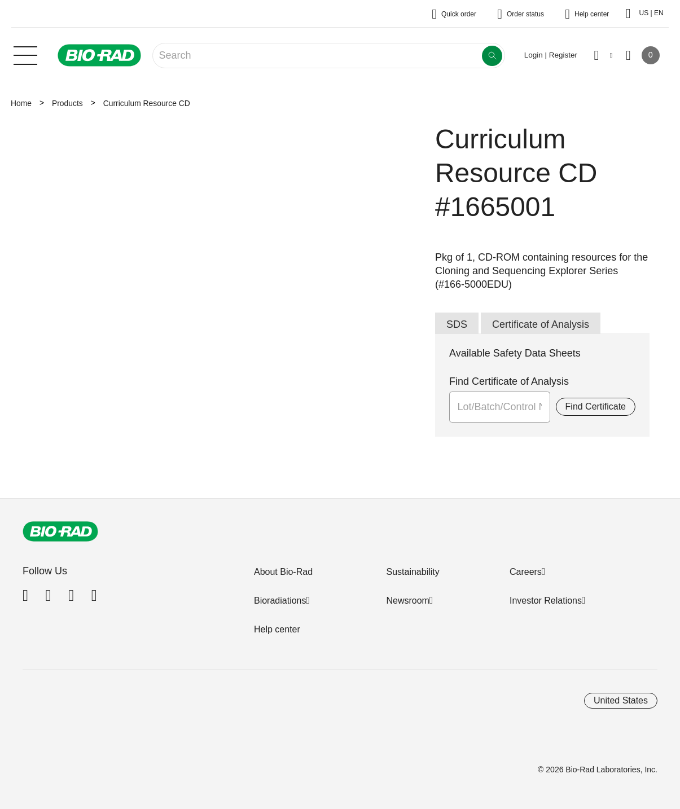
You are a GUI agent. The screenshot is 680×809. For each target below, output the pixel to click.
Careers (526, 572)
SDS (456, 324)
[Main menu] (25, 54)
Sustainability (412, 572)
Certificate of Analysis (540, 324)
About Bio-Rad (283, 572)
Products (67, 103)
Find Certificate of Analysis (509, 381)
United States (621, 700)
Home (21, 103)
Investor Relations (546, 600)
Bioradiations (280, 600)
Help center (277, 629)
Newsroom (407, 600)
